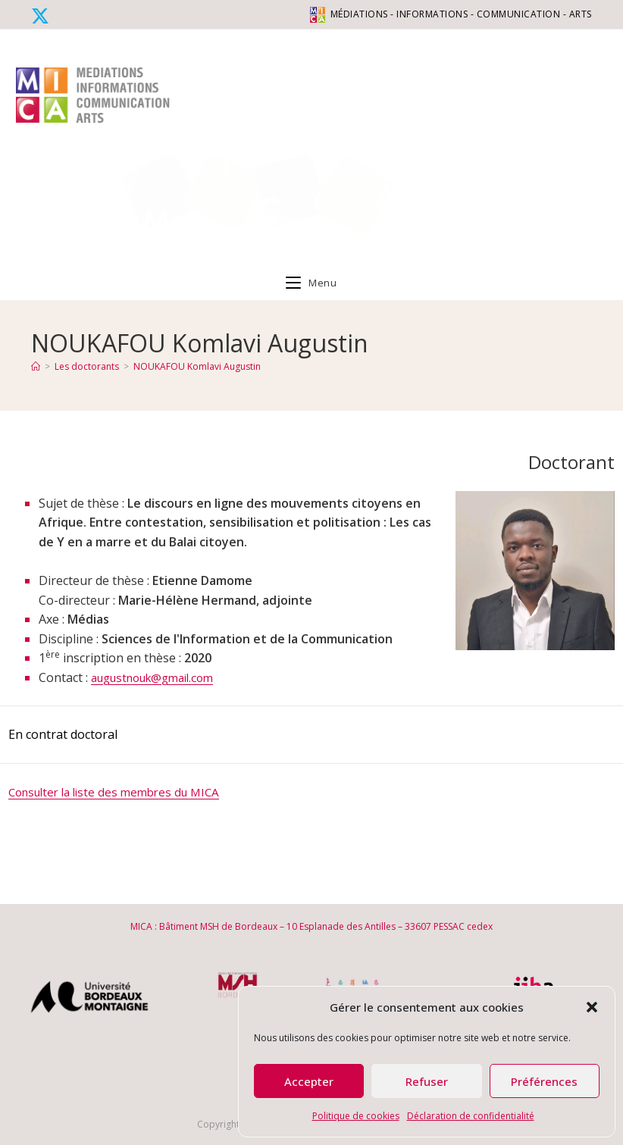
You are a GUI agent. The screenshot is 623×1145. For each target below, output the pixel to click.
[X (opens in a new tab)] (42, 16)
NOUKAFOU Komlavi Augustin (197, 366)
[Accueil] (35, 366)
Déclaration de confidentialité (470, 1115)
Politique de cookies (355, 1115)
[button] (592, 1007)
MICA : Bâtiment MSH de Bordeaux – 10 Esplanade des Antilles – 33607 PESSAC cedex (311, 926)
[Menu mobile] (311, 283)
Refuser (426, 1081)
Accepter (308, 1081)
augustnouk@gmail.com (159, 677)
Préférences (544, 1081)
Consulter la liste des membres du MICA (121, 792)
